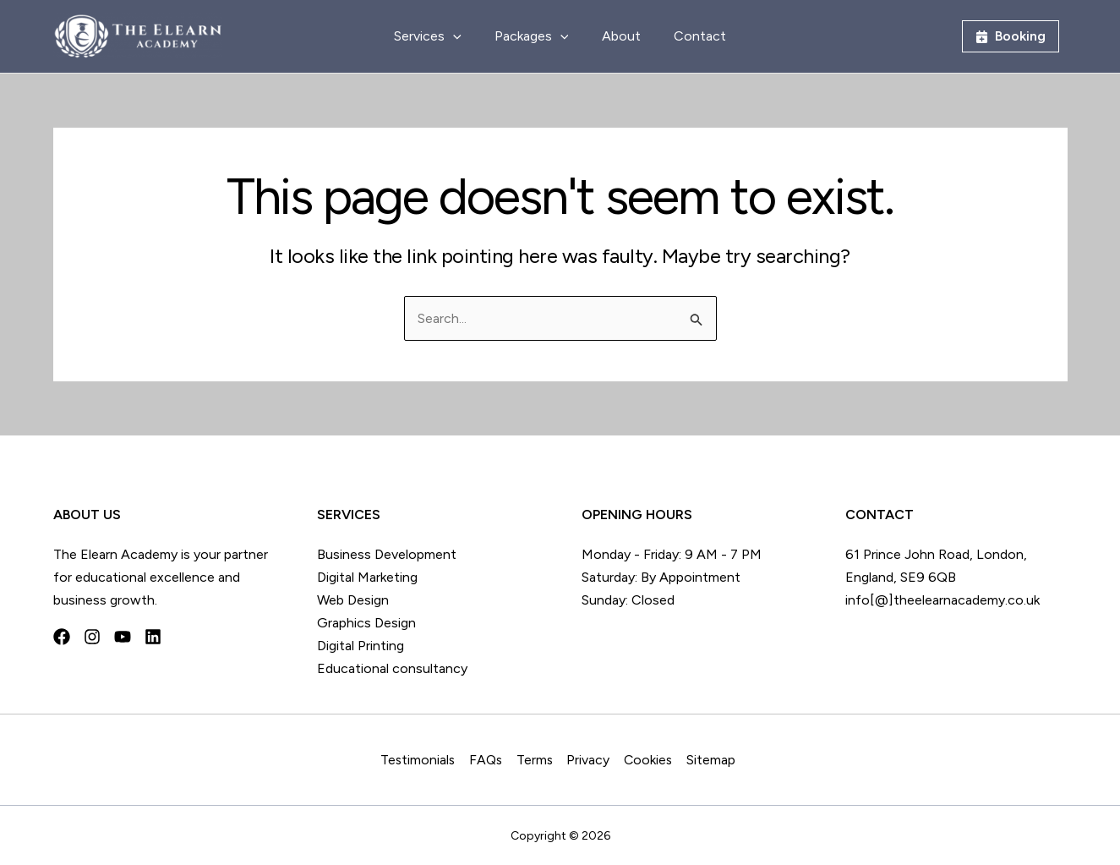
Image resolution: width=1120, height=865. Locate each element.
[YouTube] (122, 636)
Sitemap (714, 760)
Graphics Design (366, 623)
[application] (462, 36)
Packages (535, 36)
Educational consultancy (392, 668)
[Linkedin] (153, 636)
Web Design (353, 600)
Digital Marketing (367, 577)
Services (437, 36)
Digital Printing (360, 646)
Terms (537, 760)
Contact (690, 36)
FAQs (488, 760)
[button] (1010, 36)
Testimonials (419, 760)
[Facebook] (61, 636)
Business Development (386, 554)
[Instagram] (92, 636)
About (617, 36)
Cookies (651, 760)
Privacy (591, 760)
